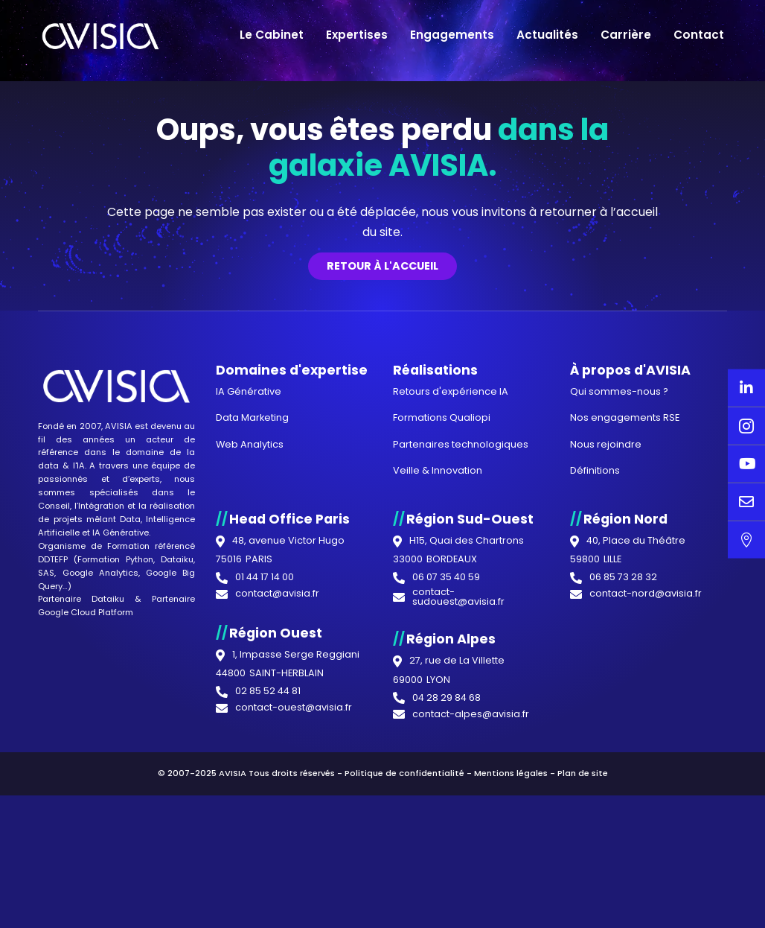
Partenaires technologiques (460, 734)
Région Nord (625, 809)
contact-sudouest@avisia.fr (458, 887)
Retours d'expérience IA (450, 682)
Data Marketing (252, 708)
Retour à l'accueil (382, 556)
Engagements (452, 34)
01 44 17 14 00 (264, 868)
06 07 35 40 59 (446, 868)
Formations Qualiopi (441, 708)
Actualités (547, 34)
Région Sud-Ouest (470, 809)
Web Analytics (250, 734)
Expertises (357, 34)
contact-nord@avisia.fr (645, 884)
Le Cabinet (272, 34)
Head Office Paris (289, 809)
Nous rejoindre (605, 734)
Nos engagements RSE (624, 708)
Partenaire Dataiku (81, 889)
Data (130, 810)
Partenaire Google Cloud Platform (116, 896)
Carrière (626, 34)
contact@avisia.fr (277, 884)
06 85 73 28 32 (623, 868)
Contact (698, 34)
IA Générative (120, 823)
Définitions (595, 760)
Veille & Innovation (437, 760)
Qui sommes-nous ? (619, 682)
